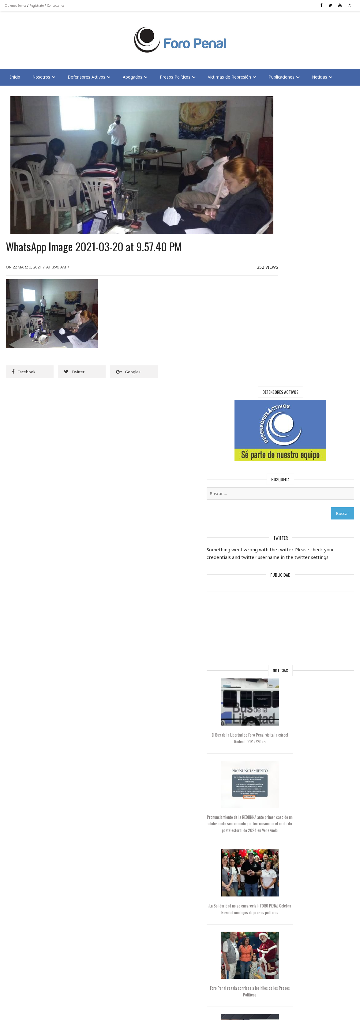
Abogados (134, 79)
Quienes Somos (17, 5)
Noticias (321, 79)
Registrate (38, 5)
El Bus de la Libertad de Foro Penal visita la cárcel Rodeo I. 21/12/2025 (287, 451)
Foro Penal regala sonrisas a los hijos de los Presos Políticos (287, 688)
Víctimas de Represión (231, 79)
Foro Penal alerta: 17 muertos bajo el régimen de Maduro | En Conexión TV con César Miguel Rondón (287, 763)
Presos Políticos (176, 79)
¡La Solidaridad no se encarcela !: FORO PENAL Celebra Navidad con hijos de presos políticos (287, 615)
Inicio (17, 79)
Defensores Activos (88, 79)
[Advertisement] (55, 37)
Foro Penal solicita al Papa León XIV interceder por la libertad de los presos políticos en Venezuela (287, 844)
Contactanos (57, 5)
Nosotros (43, 79)
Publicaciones (283, 79)
